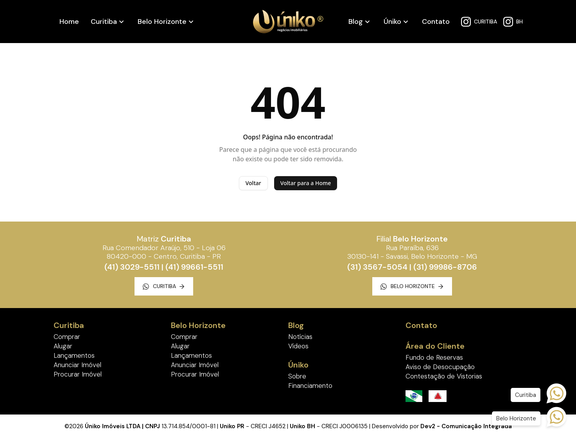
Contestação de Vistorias (444, 376)
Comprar (67, 336)
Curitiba (104, 21)
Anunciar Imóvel (77, 364)
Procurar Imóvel (78, 374)
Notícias (300, 336)
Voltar (253, 183)
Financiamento (310, 385)
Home (69, 21)
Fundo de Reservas (434, 357)
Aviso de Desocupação (440, 366)
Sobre (297, 376)
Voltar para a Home (305, 183)
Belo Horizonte (162, 21)
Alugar (63, 346)
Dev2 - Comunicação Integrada (466, 426)
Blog (355, 21)
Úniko (392, 21)
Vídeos (298, 346)
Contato (436, 21)
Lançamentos (74, 355)
